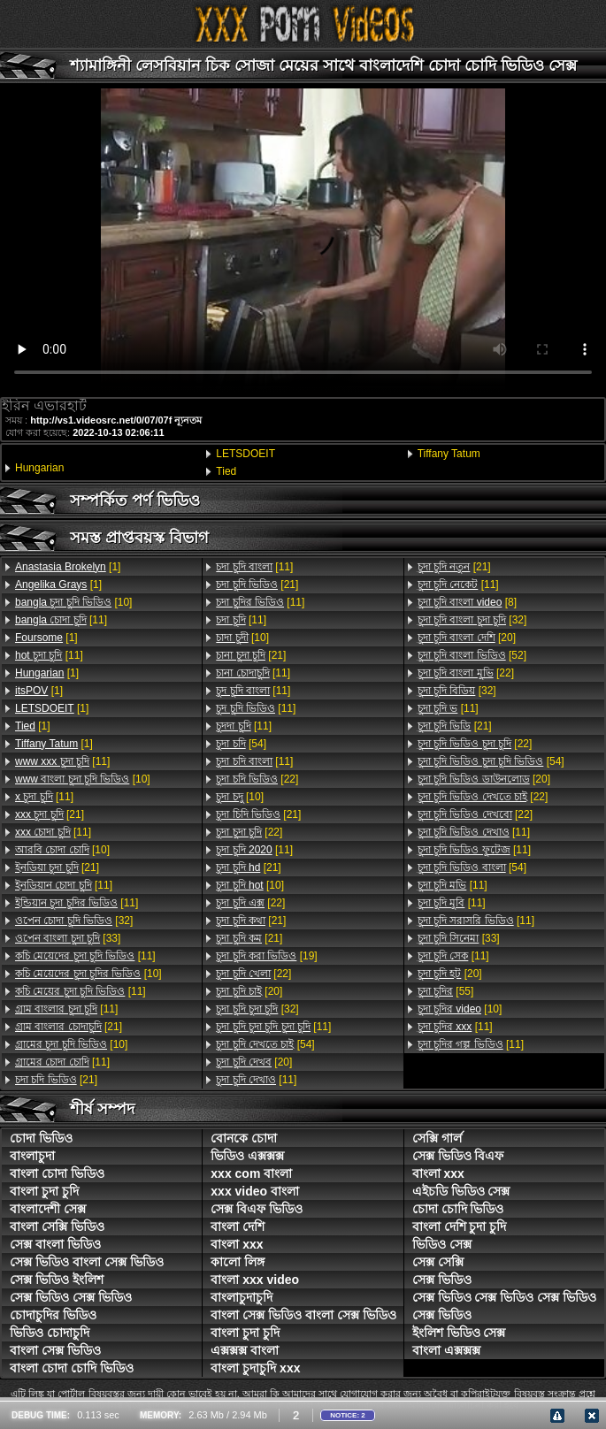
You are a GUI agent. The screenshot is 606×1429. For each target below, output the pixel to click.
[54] (241, 743)
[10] (73, 602)
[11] (61, 620)
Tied (226, 471)
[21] (49, 814)
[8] (467, 602)
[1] (67, 567)
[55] (446, 991)
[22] (257, 779)
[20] (249, 991)
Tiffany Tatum (449, 453)
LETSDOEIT (245, 453)
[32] (74, 920)
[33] (67, 938)
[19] (266, 956)
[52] (472, 655)
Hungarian (39, 468)
